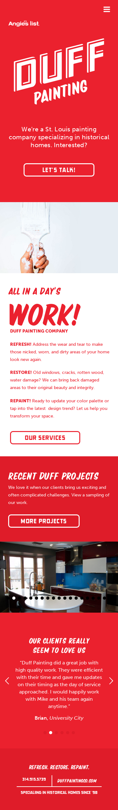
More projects (44, 522)
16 (93, 598)
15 (87, 598)
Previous (7, 681)
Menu (107, 9)
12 (70, 598)
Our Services (45, 438)
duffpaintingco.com (76, 780)
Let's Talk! (59, 170)
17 (98, 598)
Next (111, 681)
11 (64, 598)
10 (59, 598)
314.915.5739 (34, 779)
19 (110, 598)
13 (76, 598)
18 (104, 598)
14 (81, 598)
